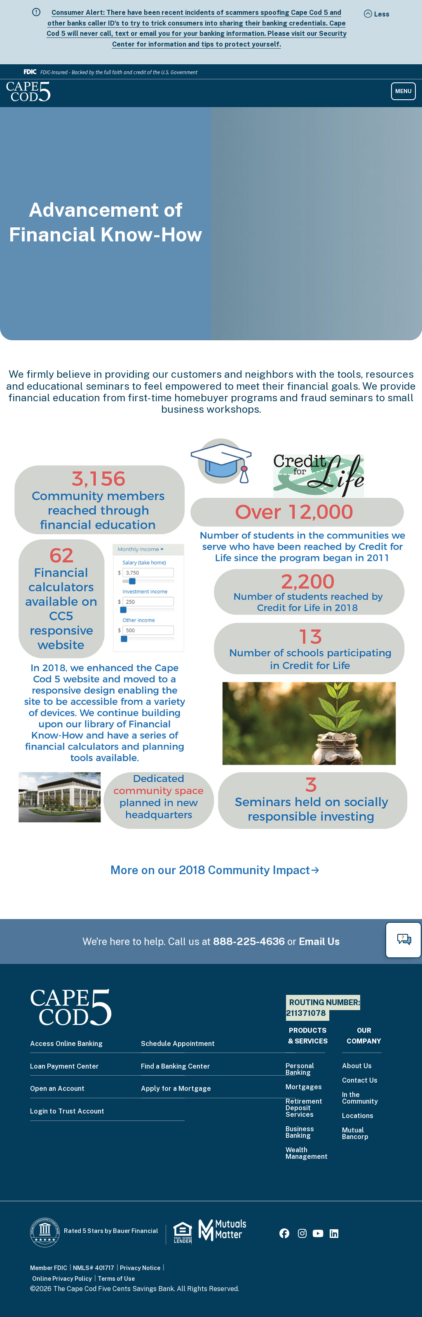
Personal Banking (300, 1069)
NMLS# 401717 (93, 1268)
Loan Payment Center (64, 1066)
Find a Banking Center (175, 1066)
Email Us (319, 941)
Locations (357, 1116)
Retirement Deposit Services (304, 1108)
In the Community (360, 1098)
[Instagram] (302, 1235)
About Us (357, 1066)
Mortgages (304, 1087)
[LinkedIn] (334, 1235)
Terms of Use (116, 1278)
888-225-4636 (249, 941)
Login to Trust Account (67, 1111)
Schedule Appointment (178, 1044)
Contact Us (359, 1080)
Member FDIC (48, 1268)
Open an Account (57, 1088)
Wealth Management (307, 1153)
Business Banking (300, 1132)
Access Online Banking (66, 1044)
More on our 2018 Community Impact (210, 870)
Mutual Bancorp (355, 1134)
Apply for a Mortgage (176, 1088)
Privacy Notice (140, 1268)
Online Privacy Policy (62, 1278)
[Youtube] (318, 1235)
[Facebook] (285, 1235)
